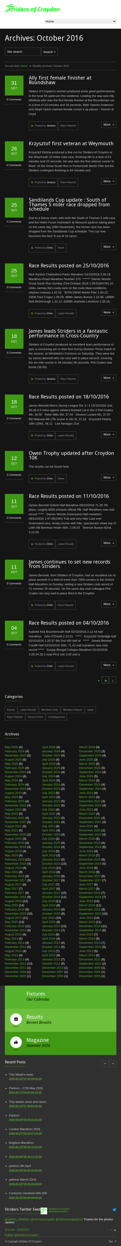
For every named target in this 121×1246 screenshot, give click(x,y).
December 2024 (90, 768)
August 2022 (13, 809)
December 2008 (15, 972)
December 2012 (90, 959)
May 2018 (11, 872)
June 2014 (86, 934)
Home (24, 66)
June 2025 (86, 759)
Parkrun (14, 1115)
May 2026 (11, 747)
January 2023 (51, 801)
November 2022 (15, 805)
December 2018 (90, 859)
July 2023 (48, 793)
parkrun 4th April (20, 1166)
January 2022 (51, 818)
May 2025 (11, 763)
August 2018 (13, 868)
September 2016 (90, 897)
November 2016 (15, 897)
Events (11, 709)
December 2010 (53, 967)
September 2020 (90, 834)
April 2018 (49, 872)
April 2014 (49, 938)
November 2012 (15, 963)
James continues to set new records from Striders (69, 564)
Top (111, 1241)
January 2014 (51, 942)
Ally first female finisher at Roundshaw (60, 80)
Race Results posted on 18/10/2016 (69, 397)
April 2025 (49, 763)
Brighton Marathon (21, 1142)
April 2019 (49, 855)
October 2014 (51, 930)
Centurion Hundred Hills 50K (28, 1193)
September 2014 (90, 930)
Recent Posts (35, 717)
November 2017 (15, 880)
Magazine (37, 1040)
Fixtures (35, 994)
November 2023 (15, 788)
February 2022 (15, 818)
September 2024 (90, 772)
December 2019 (90, 843)
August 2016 (13, 901)
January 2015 (51, 926)
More (107, 124)
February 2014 (15, 942)
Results (34, 1017)
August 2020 (13, 838)
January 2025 (51, 768)
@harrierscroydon (43, 1219)
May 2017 (11, 888)
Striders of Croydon (59, 1209)
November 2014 (15, 930)
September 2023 (90, 788)
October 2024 (51, 772)
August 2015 (13, 917)
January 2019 (51, 859)
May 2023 (11, 797)
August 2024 (13, 776)
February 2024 (15, 784)
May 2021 (11, 830)
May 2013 (11, 955)
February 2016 (15, 909)
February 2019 (15, 859)
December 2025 (90, 751)
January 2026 (51, 751)
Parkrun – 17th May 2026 (26, 1088)
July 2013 (48, 951)
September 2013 (90, 947)
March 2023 (87, 797)
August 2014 (13, 934)
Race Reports (68, 125)
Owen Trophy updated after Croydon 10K (71, 455)
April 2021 (49, 830)
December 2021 (90, 818)
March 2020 (87, 838)
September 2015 (90, 913)
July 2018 (48, 868)
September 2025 (90, 755)
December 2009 (90, 967)
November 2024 (15, 772)
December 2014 (90, 926)
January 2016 (51, 909)
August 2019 (13, 851)
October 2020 (51, 834)
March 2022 (87, 813)
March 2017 (87, 888)
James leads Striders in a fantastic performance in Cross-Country (68, 333)
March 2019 (87, 855)
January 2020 (51, 843)
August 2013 (13, 951)
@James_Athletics (17, 1219)
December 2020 (90, 830)
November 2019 (15, 847)
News (61, 247)
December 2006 (90, 972)
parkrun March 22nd (22, 1179)
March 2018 (87, 872)
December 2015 (90, 909)
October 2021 (51, 822)
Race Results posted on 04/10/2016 (69, 623)
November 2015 (15, 913)
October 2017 (51, 880)
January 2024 (51, 784)
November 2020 (15, 834)
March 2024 (87, 780)
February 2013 (15, 959)
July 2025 (48, 759)
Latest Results (66, 313)
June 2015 (86, 917)
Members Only (49, 709)
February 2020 (15, 843)
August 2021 (13, 826)
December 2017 (90, 876)
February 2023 (15, 801)
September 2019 (90, 847)
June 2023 (86, 793)
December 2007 (53, 972)
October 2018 (51, 863)
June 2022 (86, 809)
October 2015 (51, 913)
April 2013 (49, 955)
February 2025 (15, 768)
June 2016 (86, 901)
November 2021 (15, 822)
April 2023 (49, 797)
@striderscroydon (58, 1211)
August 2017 (13, 884)
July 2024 (48, 776)
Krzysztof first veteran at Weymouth (71, 143)
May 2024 (11, 780)
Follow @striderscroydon (21, 1235)
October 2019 (51, 847)
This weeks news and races (27, 1102)
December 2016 (90, 892)
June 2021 (86, 826)
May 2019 (11, 855)
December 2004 (53, 976)
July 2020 (48, 838)
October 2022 (51, 805)
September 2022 (90, 805)
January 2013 (51, 959)
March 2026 (87, 747)
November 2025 (15, 755)
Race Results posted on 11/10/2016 (69, 496)
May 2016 (11, 905)
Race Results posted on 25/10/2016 (69, 265)
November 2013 (15, 947)
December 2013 (90, 942)
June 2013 (86, 951)
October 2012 (51, 963)
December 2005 (15, 976)
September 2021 (90, 822)
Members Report (72, 709)
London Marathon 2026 (24, 1129)
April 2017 (49, 888)
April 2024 (49, 780)
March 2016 (87, 905)
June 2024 (86, 776)
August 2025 (13, 759)
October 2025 (51, 755)
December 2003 (90, 976)
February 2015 (15, 926)
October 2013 (51, 947)
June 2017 (86, 884)
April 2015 (49, 922)
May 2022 (11, 813)
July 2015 (48, 917)
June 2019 (86, 851)
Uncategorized (56, 717)
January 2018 (51, 876)
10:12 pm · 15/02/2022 (17, 1229)
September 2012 (90, 963)
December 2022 (90, 801)
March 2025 (87, 763)
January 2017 (51, 892)
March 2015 (87, 922)
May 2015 (11, 922)
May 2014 (11, 938)
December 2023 (90, 784)
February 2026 (15, 751)
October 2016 (51, 897)
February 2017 (15, 892)
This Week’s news (21, 1074)
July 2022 (48, 809)
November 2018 (15, 863)
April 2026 (49, 747)
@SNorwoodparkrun (69, 1219)
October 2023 (51, 788)
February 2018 (15, 876)
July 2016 (48, 901)
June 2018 (86, 868)
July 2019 (48, 851)
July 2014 (48, 934)
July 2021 (48, 826)
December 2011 (15, 967)
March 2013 (87, 955)
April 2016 (49, 905)
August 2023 (13, 793)
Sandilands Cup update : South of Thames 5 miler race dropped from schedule (69, 204)
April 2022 (49, 813)
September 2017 (90, 880)
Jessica (51, 125)
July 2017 (48, 884)
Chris (50, 247)
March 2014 (87, 938)
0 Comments (14, 99)
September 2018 (90, 863)
